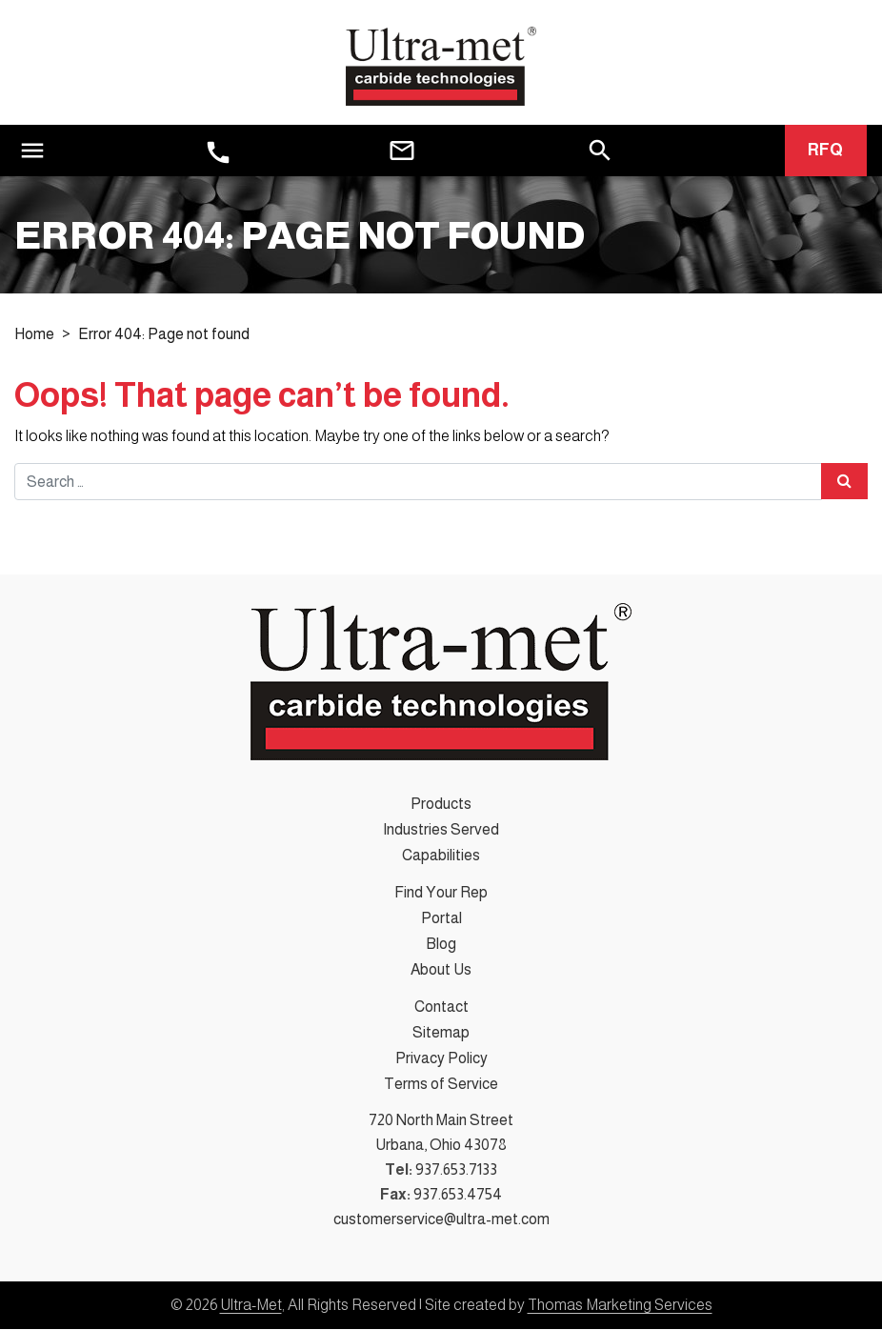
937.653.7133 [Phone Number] (456, 1170)
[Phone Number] (218, 152)
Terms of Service (441, 1085)
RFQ (825, 151)
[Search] (600, 150)
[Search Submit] (844, 482)
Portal (441, 919)
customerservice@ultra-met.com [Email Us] (441, 1220)
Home (34, 336)
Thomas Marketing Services (620, 1306)
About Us (441, 970)
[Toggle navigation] (32, 151)
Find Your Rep (441, 893)
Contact (441, 1007)
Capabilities (441, 856)
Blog (441, 945)
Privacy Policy (441, 1059)
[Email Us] (402, 151)
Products (441, 804)
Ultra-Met (251, 1306)
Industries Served (441, 830)
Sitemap (441, 1033)
